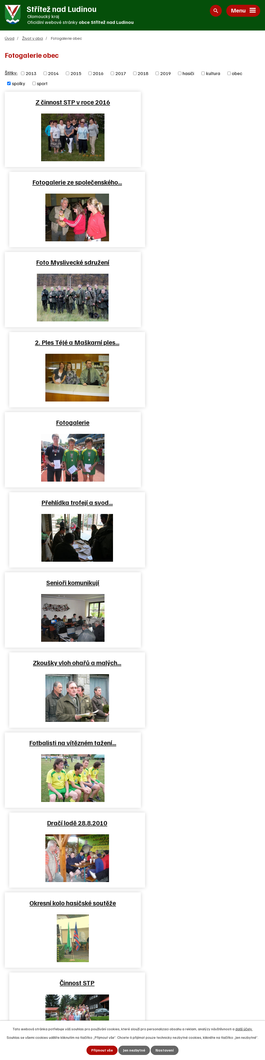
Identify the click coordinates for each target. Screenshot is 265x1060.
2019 (165, 73)
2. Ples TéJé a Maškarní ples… (197, 182)
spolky (18, 83)
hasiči (188, 73)
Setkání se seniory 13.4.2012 (197, 663)
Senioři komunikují (67, 342)
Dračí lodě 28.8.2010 (197, 422)
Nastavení (164, 1050)
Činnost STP (197, 503)
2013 (31, 73)
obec (237, 73)
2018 (143, 73)
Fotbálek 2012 (67, 743)
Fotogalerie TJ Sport (197, 583)
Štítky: (11, 73)
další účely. (244, 1029)
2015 (76, 73)
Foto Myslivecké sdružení (67, 182)
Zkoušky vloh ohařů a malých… (197, 342)
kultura (213, 73)
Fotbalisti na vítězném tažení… (67, 422)
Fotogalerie (67, 262)
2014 (53, 73)
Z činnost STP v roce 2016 (67, 102)
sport (42, 83)
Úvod (9, 38)
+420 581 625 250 (33, 984)
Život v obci (32, 38)
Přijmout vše (102, 1050)
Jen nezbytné (134, 1050)
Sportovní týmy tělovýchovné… (67, 583)
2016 (98, 73)
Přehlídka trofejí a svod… (197, 262)
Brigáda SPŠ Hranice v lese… (197, 743)
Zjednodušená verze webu (168, 1003)
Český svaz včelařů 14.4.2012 (67, 663)
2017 (120, 73)
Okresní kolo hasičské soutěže (67, 503)
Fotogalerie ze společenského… (197, 102)
